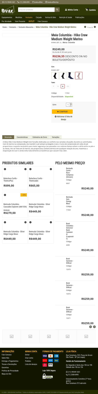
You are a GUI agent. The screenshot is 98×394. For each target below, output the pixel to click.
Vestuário (28, 17)
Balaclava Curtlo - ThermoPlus (11, 179)
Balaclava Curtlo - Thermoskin (36, 179)
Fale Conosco (43, 21)
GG (68, 86)
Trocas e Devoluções (9, 364)
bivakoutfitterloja (51, 2)
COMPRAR (62, 111)
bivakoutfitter (37, 2)
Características (22, 137)
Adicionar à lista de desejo (63, 118)
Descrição (8, 137)
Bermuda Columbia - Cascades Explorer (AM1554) (15, 205)
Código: (54, 93)
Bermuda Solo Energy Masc (69, 200)
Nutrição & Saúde (65, 17)
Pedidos (28, 361)
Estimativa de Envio (40, 137)
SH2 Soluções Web (77, 392)
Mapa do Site (6, 374)
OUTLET (31, 21)
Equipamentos (7, 17)
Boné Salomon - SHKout (69, 261)
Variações (55, 137)
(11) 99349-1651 (8, 2)
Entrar (27, 355)
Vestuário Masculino (26, 27)
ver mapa (81, 357)
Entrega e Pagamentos (10, 361)
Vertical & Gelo (50, 17)
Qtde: (54, 104)
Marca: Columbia (69, 42)
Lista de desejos (31, 364)
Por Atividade (7, 21)
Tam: (53, 82)
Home (4, 27)
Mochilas (18, 17)
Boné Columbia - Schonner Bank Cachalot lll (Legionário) (70, 231)
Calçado (39, 17)
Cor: (52, 67)
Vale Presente (20, 21)
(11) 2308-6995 (24, 2)
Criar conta (29, 358)
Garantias (5, 367)
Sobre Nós (5, 358)
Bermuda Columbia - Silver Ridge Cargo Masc (39, 205)
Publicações (79, 17)
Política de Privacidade (10, 371)
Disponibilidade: (57, 96)
